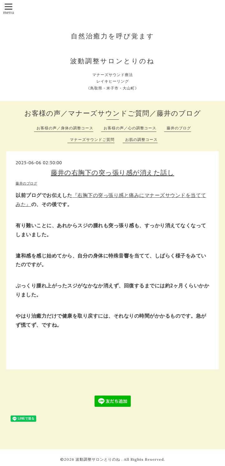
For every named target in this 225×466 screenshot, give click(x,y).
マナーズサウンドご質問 (92, 139)
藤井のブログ (179, 128)
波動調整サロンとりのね (98, 459)
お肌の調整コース (141, 139)
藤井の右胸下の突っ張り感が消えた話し (112, 172)
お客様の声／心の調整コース (130, 128)
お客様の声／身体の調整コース (65, 128)
